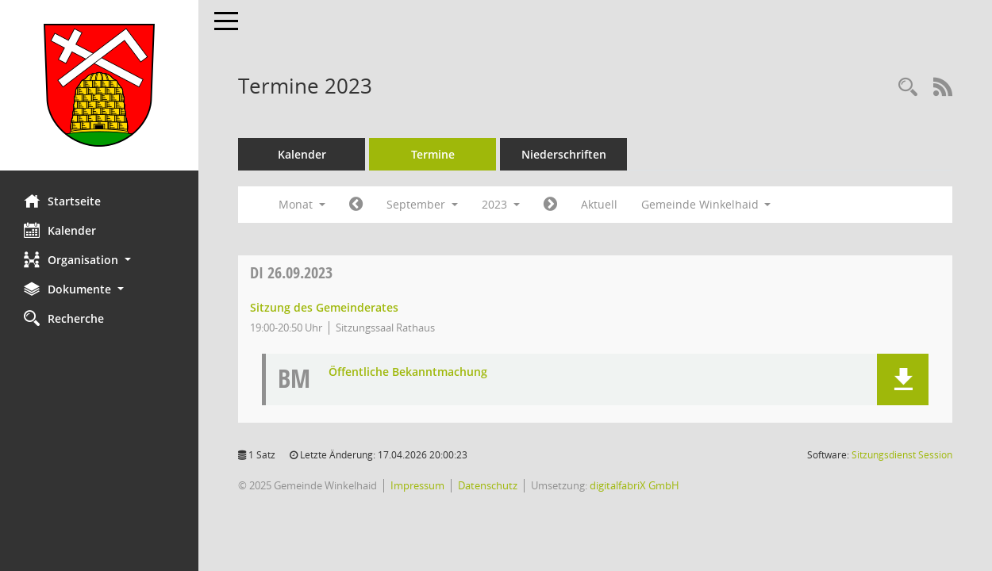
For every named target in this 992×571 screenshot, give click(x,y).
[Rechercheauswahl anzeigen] (907, 88)
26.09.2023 (291, 272)
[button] (99, 259)
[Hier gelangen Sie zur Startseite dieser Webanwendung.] (99, 85)
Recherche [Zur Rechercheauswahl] (64, 318)
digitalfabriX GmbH (634, 485)
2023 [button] (501, 204)
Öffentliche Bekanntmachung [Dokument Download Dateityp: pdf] (408, 372)
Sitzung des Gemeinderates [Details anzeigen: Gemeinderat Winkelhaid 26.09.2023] (324, 307)
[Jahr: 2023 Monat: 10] (550, 204)
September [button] (422, 204)
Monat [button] (302, 204)
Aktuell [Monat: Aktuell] (599, 204)
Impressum (417, 485)
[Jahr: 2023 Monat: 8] (356, 204)
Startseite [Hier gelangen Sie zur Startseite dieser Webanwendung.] (62, 201)
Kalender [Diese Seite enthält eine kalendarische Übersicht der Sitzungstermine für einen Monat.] (60, 230)
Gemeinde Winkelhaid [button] (706, 204)
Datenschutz (487, 485)
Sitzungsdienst (902, 455)
